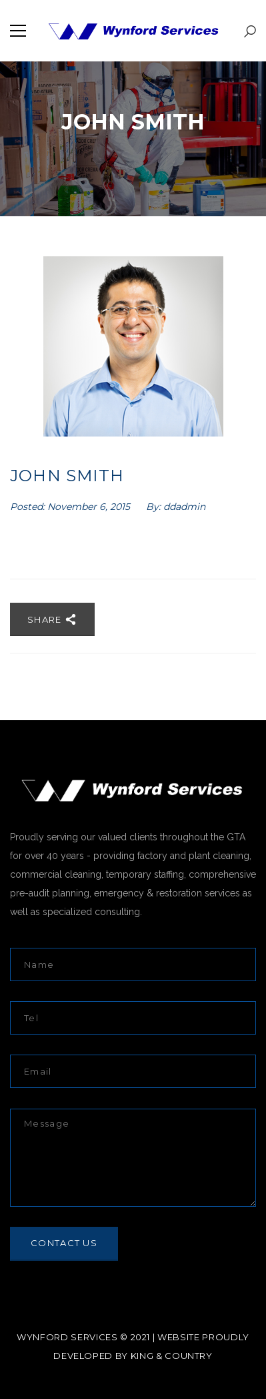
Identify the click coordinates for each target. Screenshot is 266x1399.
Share (52, 619)
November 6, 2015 (90, 507)
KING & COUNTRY (172, 1355)
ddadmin (184, 507)
